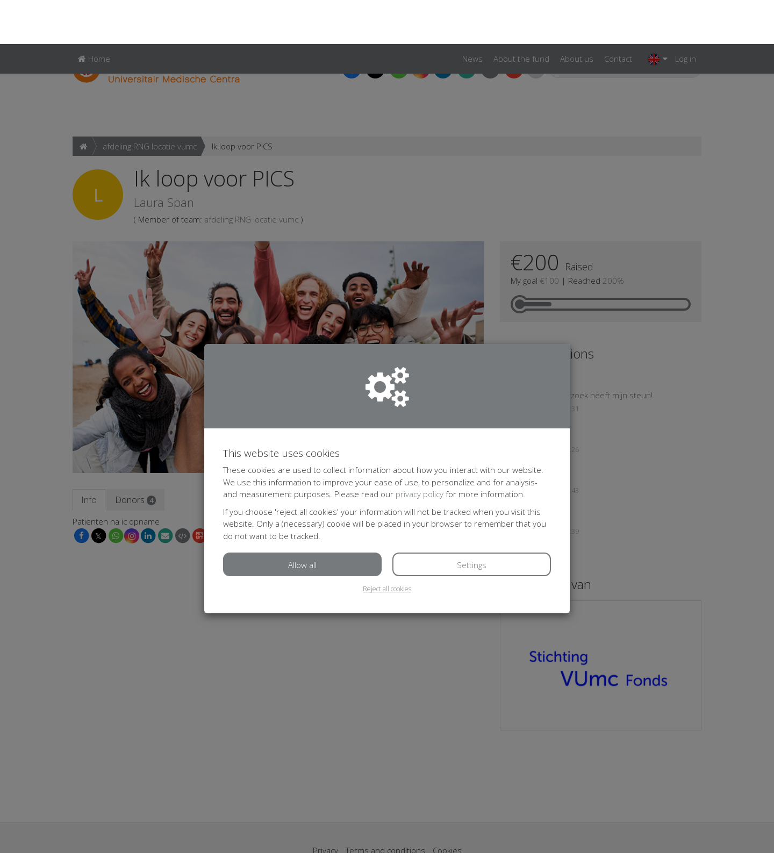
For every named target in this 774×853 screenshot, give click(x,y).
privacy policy (419, 450)
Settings (471, 520)
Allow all (302, 520)
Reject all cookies (387, 544)
